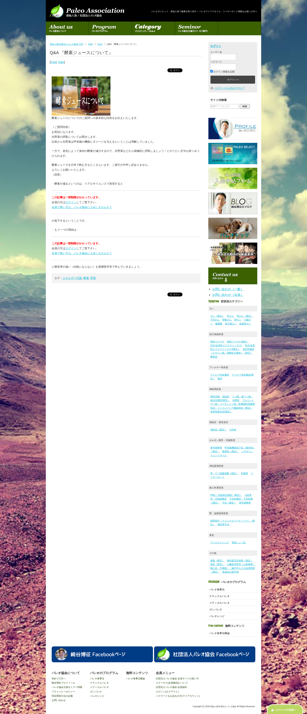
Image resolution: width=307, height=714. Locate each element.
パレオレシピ (217, 616)
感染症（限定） (218, 429)
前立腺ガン (231, 323)
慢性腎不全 (223, 524)
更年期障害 (216, 447)
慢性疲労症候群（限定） (240, 560)
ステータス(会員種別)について (172, 682)
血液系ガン (245, 323)
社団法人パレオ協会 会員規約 (171, 687)
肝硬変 (244, 473)
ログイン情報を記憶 (222, 71)
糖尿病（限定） (230, 451)
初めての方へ (59, 678)
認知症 (225, 396)
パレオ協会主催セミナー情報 (67, 687)
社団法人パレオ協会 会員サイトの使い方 (177, 678)
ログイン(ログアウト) (167, 691)
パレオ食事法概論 (219, 633)
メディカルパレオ (219, 602)
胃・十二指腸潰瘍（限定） (224, 473)
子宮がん (215, 319)
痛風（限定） (217, 560)
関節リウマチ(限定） (238, 341)
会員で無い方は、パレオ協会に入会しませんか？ (82, 207)
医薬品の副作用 (230, 572)
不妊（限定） (229, 502)
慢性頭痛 (215, 396)
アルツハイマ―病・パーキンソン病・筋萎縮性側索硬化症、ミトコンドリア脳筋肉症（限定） (232, 404)
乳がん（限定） (245, 316)
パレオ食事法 (217, 589)
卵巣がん (227, 319)
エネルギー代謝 (72, 278)
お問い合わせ (59, 700)
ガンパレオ (215, 609)
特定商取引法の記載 (62, 696)
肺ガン (237, 319)
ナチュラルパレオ (219, 596)
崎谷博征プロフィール (63, 682)
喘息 (220, 378)
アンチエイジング (219, 542)
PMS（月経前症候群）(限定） (226, 495)
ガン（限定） (217, 316)
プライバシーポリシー (63, 691)
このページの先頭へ (285, 710)
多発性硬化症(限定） (221, 411)
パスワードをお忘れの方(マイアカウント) (178, 696)
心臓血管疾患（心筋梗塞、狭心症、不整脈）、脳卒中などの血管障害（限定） (232, 568)
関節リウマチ (217, 341)
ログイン (70, 202)
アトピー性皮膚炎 (219, 374)
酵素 (86, 278)
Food (54, 62)
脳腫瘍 (218, 323)
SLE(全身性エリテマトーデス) (226, 345)
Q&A (61, 62)
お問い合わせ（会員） (228, 294)
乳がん (230, 316)
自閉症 (235, 400)
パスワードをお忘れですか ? (229, 88)
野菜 (93, 278)
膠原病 (213, 356)
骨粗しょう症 (239, 542)
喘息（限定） (217, 564)
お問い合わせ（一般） (228, 289)
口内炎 (232, 429)
